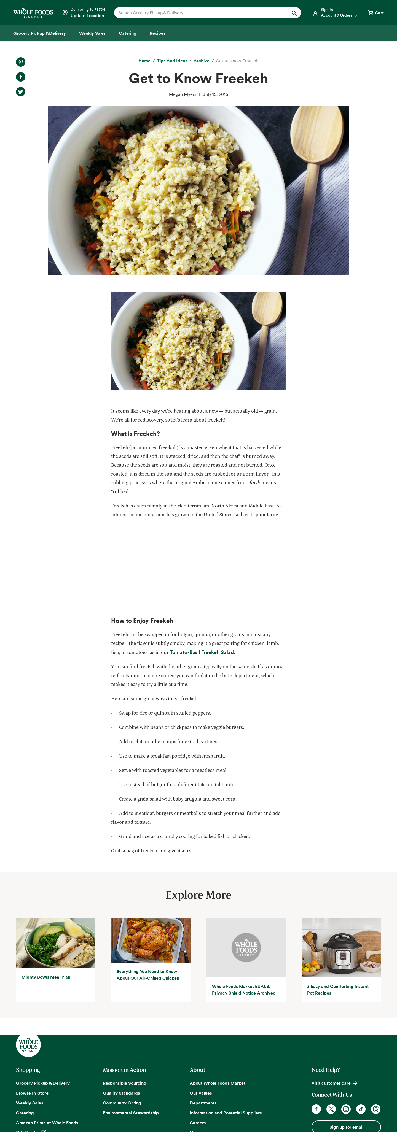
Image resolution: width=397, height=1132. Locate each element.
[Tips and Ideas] (172, 60)
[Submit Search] (294, 12)
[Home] (144, 60)
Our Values (201, 1093)
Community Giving (122, 1103)
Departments (203, 1103)
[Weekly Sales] (92, 33)
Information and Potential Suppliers (226, 1113)
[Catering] (127, 33)
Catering (25, 1113)
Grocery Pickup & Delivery (43, 1083)
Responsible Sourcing (124, 1083)
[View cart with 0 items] (375, 12)
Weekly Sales (29, 1103)
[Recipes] (157, 33)
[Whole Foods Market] (33, 13)
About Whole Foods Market (217, 1083)
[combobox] (199, 12)
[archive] (202, 60)
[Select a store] (83, 13)
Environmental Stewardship (131, 1113)
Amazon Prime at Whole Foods (47, 1123)
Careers (198, 1123)
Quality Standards (121, 1093)
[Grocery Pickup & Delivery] (39, 33)
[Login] (335, 12)
